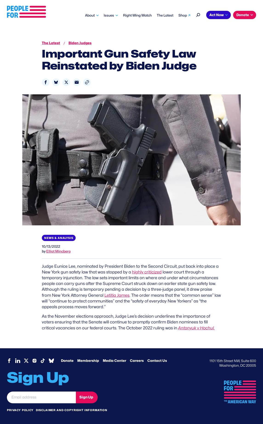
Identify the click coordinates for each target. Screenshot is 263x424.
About (90, 15)
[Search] (198, 14)
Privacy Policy (20, 410)
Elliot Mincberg (58, 251)
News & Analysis (58, 238)
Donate (242, 15)
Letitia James (116, 295)
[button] (87, 82)
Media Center (114, 361)
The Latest (165, 15)
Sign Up (86, 397)
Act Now (216, 15)
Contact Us (157, 361)
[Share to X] (66, 82)
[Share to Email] (76, 82)
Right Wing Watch (137, 15)
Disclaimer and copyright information (71, 410)
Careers (137, 361)
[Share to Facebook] (45, 82)
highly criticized (147, 272)
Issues (109, 15)
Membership (88, 361)
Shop (182, 15)
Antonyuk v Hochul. (196, 327)
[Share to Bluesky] (56, 82)
